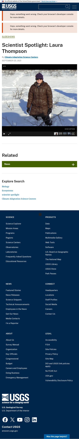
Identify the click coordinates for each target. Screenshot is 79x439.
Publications (50, 233)
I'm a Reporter (12, 323)
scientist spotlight (10, 194)
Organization (11, 349)
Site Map (49, 359)
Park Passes (50, 273)
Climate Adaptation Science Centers (21, 57)
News (7, 164)
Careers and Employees (16, 368)
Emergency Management (17, 377)
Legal (48, 333)
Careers (48, 309)
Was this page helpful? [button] (56, 436)
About (9, 333)
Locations (49, 295)
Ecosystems (7, 190)
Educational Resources (16, 261)
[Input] (54, 6)
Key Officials (11, 354)
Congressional (12, 359)
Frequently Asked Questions (18, 257)
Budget (9, 363)
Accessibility (51, 340)
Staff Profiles (51, 300)
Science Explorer (13, 224)
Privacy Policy (51, 354)
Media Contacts (13, 318)
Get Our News (12, 314)
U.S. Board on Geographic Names (56, 253)
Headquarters (51, 290)
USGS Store (50, 269)
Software (49, 247)
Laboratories (11, 252)
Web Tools (50, 242)
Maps (47, 228)
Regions (9, 238)
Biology (5, 186)
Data (47, 224)
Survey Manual (12, 345)
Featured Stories (13, 290)
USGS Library (51, 264)
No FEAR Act (51, 371)
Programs (10, 233)
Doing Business (12, 373)
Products (50, 217)
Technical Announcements (17, 304)
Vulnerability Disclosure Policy (59, 380)
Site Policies (50, 349)
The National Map (53, 259)
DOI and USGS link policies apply (57, 365)
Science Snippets (14, 300)
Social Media (51, 304)
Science (10, 217)
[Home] (9, 9)
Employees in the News (16, 309)
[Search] (67, 6)
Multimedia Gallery (53, 238)
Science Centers (13, 242)
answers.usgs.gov (10, 431)
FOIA (47, 345)
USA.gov (49, 376)
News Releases (12, 295)
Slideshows (8, 36)
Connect (50, 284)
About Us (10, 340)
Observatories (12, 247)
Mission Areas (12, 228)
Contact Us (50, 314)
